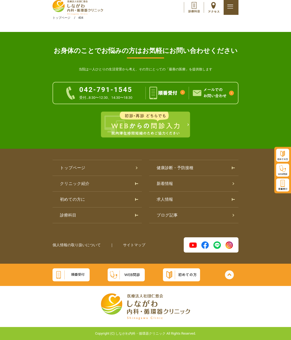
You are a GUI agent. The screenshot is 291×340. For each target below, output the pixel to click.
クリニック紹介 (74, 183)
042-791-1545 (105, 93)
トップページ (72, 167)
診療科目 (68, 215)
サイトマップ (134, 245)
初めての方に (72, 199)
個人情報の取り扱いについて (77, 245)
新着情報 (165, 183)
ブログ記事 (167, 215)
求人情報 (165, 199)
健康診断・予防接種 (175, 167)
